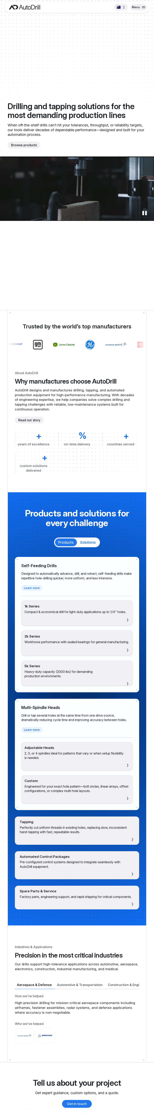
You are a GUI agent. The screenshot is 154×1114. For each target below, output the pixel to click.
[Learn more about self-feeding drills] (31, 588)
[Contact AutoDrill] (77, 1104)
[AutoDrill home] (23, 7)
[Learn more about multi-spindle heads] (31, 730)
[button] (121, 7)
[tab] (66, 542)
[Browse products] (24, 145)
